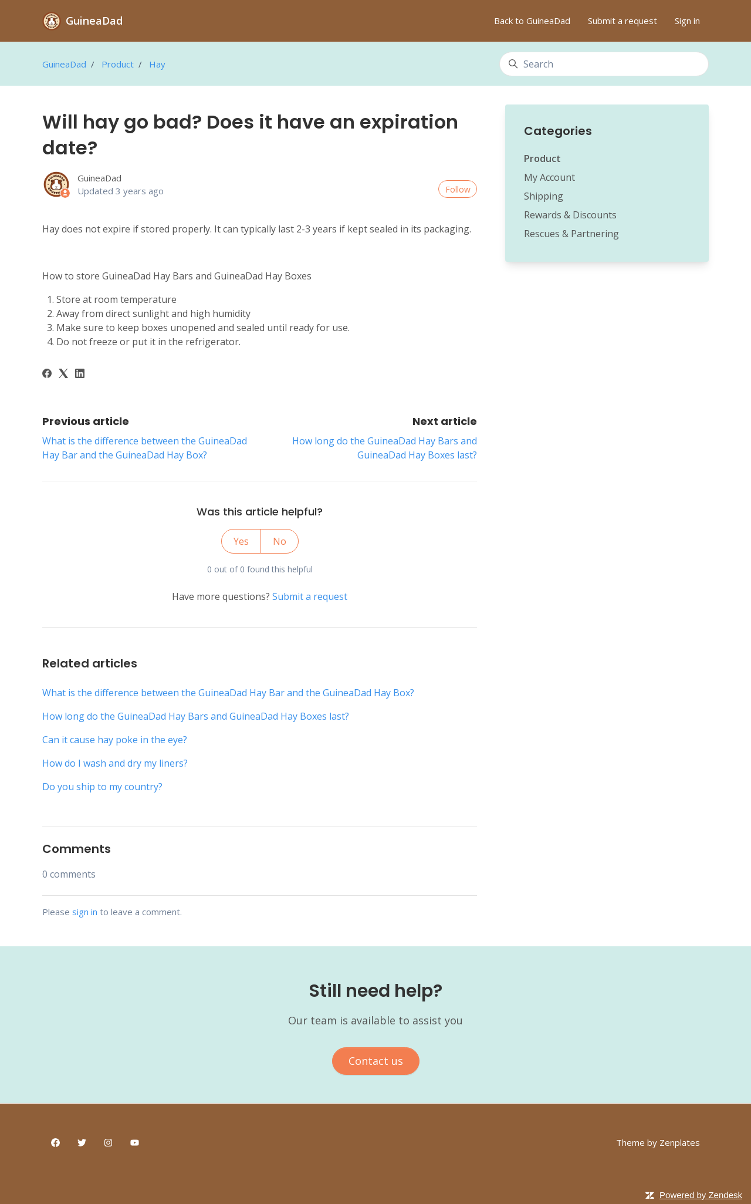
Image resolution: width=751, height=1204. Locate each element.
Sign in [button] (687, 20)
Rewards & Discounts (570, 214)
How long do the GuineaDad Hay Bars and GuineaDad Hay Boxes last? (195, 716)
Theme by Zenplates (658, 1142)
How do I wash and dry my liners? (115, 763)
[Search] (604, 64)
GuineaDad (64, 64)
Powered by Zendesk (700, 1195)
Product (118, 64)
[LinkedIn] (79, 374)
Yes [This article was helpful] (241, 541)
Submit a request (622, 20)
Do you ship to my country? (102, 786)
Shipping (543, 196)
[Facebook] (47, 374)
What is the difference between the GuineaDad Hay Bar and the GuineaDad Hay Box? (228, 692)
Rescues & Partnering (571, 233)
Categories (558, 131)
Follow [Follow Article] (458, 189)
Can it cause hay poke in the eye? (114, 739)
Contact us (376, 1061)
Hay (157, 64)
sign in (84, 912)
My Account (549, 177)
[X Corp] (63, 374)
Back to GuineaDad (532, 20)
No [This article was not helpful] (279, 541)
